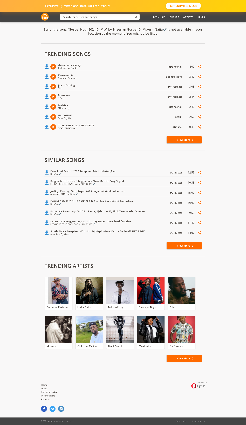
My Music (159, 17)
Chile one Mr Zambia (89, 346)
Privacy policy (198, 421)
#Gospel (177, 127)
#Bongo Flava (174, 76)
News (44, 388)
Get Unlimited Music (183, 6)
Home (44, 384)
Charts (174, 17)
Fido (172, 307)
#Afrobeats (175, 86)
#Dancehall (175, 66)
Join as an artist (49, 392)
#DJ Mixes (176, 172)
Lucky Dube (84, 307)
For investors (48, 395)
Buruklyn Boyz (147, 307)
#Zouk (178, 117)
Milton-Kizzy (115, 307)
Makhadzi (145, 346)
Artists (188, 17)
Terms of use (182, 421)
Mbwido (51, 346)
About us (45, 399)
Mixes (201, 17)
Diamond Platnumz (58, 307)
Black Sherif (115, 346)
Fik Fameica (176, 346)
